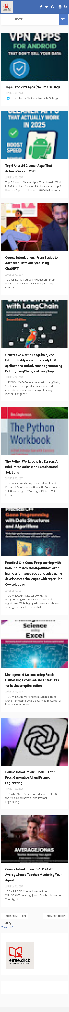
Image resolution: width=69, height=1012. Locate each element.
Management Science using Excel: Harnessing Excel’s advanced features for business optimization (32, 685)
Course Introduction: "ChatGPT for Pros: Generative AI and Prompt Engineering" (30, 782)
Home (7, 19)
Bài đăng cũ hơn (55, 921)
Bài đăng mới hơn (15, 921)
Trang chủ (7, 932)
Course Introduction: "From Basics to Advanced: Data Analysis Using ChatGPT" (31, 263)
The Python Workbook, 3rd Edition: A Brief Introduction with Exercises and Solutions (31, 472)
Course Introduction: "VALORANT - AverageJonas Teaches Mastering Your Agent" (33, 880)
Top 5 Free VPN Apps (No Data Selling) (32, 87)
